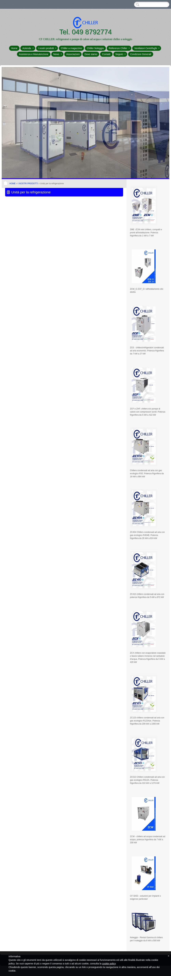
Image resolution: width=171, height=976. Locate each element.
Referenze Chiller (119, 48)
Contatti (106, 54)
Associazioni (73, 54)
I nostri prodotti (47, 48)
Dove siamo (90, 54)
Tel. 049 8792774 (85, 32)
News (57, 54)
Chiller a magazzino (71, 48)
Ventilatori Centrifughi (146, 48)
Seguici (120, 54)
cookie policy (109, 963)
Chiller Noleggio (95, 48)
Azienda (28, 48)
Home (14, 48)
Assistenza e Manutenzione (33, 54)
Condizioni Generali (140, 54)
